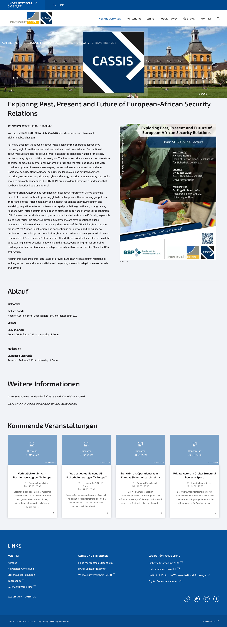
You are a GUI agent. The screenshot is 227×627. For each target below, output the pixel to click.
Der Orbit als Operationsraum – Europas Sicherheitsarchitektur (140, 475)
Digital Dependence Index (165, 581)
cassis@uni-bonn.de (22, 597)
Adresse (12, 562)
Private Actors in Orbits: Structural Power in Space (194, 475)
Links (15, 545)
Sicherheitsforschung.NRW (166, 562)
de (62, 5)
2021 (84, 42)
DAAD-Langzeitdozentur (92, 568)
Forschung (134, 18)
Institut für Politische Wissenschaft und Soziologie (179, 575)
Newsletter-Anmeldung (21, 568)
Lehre (150, 18)
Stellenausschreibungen (21, 574)
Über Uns (189, 18)
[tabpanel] (113, 62)
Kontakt (206, 18)
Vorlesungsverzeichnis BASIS (97, 574)
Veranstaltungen (110, 18)
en (54, 5)
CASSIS (7, 42)
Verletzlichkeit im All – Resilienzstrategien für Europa (32, 475)
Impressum (16, 580)
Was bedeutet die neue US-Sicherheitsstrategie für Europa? (86, 475)
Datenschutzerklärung (22, 586)
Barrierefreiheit (211, 621)
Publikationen (168, 18)
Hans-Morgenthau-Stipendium (95, 562)
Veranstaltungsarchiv (61, 42)
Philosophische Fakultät (164, 569)
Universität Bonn (23, 3)
